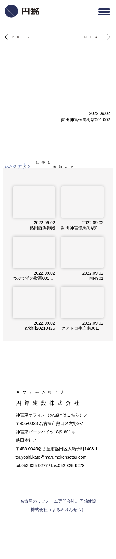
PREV (9, 34)
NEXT (89, 34)
